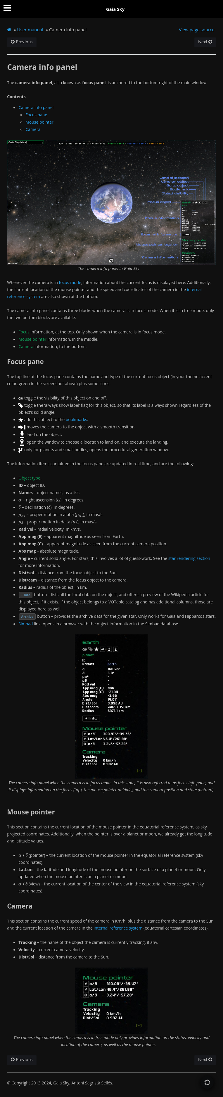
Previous (22, 42)
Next (205, 42)
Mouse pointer (39, 122)
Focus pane (36, 114)
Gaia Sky (115, 9)
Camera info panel (35, 107)
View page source (197, 29)
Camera (32, 129)
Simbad (25, 624)
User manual (30, 29)
